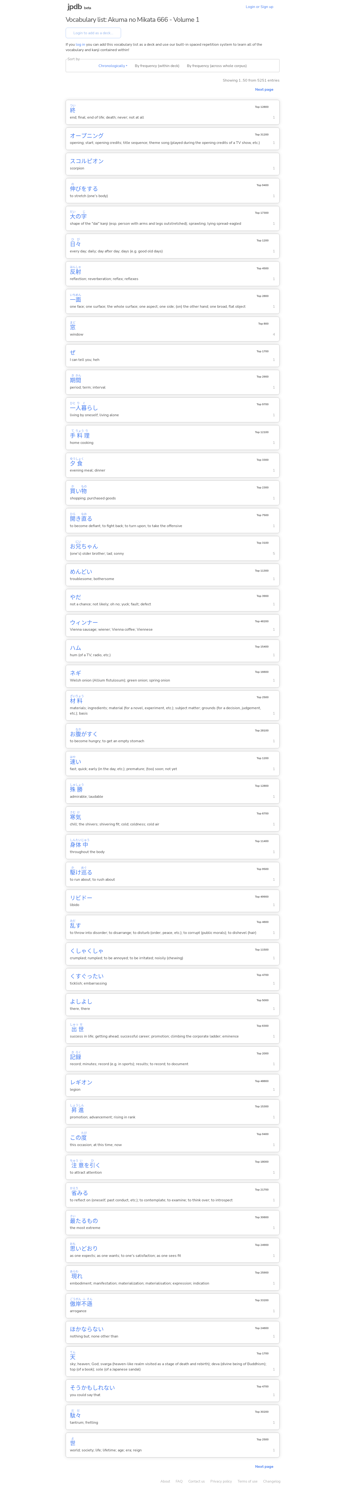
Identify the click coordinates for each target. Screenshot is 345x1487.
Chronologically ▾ (113, 65)
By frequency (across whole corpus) (217, 65)
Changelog (272, 1481)
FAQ (179, 1481)
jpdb (75, 7)
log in (80, 44)
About (165, 1481)
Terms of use (248, 1481)
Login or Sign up (259, 6)
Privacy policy (221, 1481)
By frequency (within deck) (157, 65)
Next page (264, 89)
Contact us (196, 1481)
